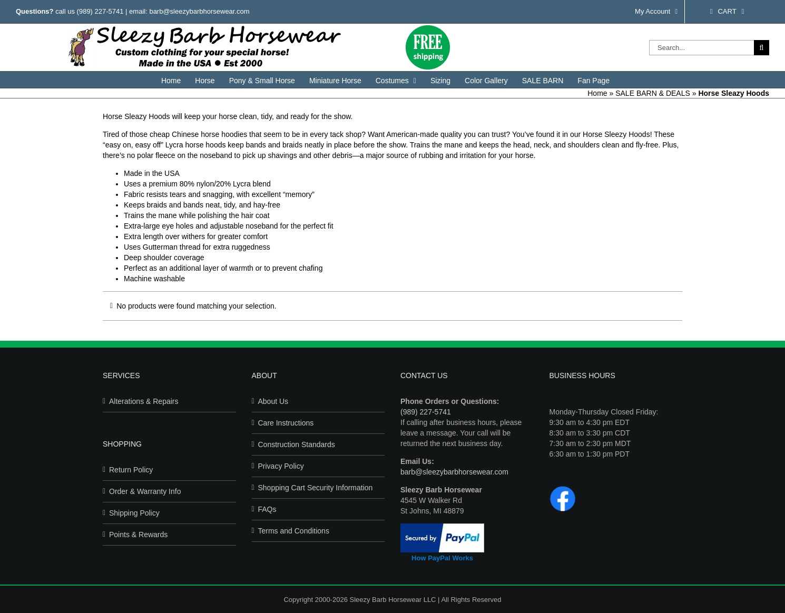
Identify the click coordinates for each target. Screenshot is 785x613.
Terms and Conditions (293, 531)
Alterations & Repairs (144, 401)
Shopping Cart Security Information (315, 487)
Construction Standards (296, 444)
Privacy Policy (281, 466)
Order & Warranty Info (145, 491)
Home (597, 93)
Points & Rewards (138, 534)
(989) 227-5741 (100, 11)
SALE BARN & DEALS (652, 93)
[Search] (761, 47)
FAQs (267, 509)
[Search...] (701, 47)
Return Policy (131, 470)
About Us (273, 401)
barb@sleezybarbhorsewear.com (454, 472)
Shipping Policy (134, 513)
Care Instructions (286, 423)
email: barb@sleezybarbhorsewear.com (189, 11)
